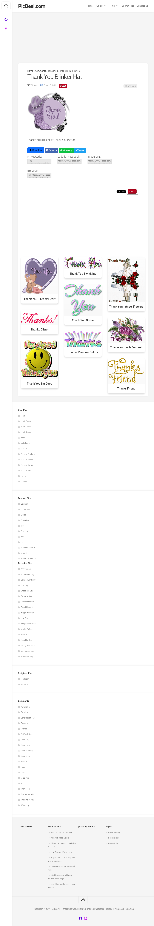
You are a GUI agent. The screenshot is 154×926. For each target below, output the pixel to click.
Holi (22, 536)
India (23, 437)
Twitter (80, 150)
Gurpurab (25, 531)
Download (35, 150)
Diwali (23, 515)
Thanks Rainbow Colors (83, 352)
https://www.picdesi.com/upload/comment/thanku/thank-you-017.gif (100, 161)
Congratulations (28, 718)
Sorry (23, 783)
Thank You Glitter (83, 320)
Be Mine (24, 712)
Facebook (51, 150)
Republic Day (26, 640)
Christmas (25, 509)
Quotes (24, 481)
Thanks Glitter (40, 329)
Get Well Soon (27, 734)
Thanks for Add (27, 794)
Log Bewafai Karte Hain (61, 852)
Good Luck (25, 745)
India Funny (26, 443)
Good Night (25, 756)
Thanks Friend (126, 388)
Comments (40, 71)
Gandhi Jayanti (27, 607)
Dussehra (25, 520)
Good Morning (27, 750)
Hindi (112, 5)
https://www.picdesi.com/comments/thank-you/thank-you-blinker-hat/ (69, 161)
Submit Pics (128, 5)
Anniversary (26, 569)
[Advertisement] (83, 35)
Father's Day (26, 596)
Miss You (25, 778)
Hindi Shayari (26, 432)
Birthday (24, 585)
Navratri (24, 553)
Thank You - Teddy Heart (39, 299)
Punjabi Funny (27, 459)
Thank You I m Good (39, 383)
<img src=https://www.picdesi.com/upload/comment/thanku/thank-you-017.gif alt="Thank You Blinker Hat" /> (39, 161)
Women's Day (27, 656)
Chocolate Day (27, 591)
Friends (24, 728)
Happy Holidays (27, 612)
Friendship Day (27, 601)
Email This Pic (50, 85)
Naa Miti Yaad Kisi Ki (60, 838)
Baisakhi (24, 504)
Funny (23, 476)
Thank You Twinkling (83, 273)
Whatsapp (66, 150)
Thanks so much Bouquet (126, 347)
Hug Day (24, 618)
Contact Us (142, 5)
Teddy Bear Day (28, 645)
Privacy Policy (114, 832)
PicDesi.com (31, 6)
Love (23, 772)
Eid (22, 525)
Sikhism (24, 684)
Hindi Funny (26, 421)
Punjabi (99, 5)
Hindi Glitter (26, 426)
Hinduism (25, 679)
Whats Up (25, 805)
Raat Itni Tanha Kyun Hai (61, 832)
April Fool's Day (27, 574)
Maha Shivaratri (28, 547)
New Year (25, 634)
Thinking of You (27, 800)
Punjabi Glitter (27, 465)
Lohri (23, 542)
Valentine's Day (27, 651)
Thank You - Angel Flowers (126, 306)
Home (89, 5)
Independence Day (29, 623)
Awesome (25, 707)
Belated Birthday (28, 580)
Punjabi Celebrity (28, 454)
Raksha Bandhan (28, 558)
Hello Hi (24, 761)
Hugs (23, 767)
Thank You (53, 71)
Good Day (25, 739)
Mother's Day (27, 629)
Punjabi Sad (26, 470)
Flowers (24, 723)
